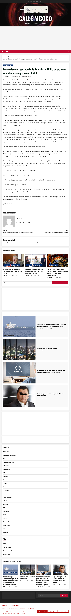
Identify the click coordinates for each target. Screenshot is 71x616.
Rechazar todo (51, 610)
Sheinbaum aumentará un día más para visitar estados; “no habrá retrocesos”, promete (35, 275)
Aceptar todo (63, 610)
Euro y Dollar (6, 497)
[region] (35, 608)
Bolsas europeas (7, 478)
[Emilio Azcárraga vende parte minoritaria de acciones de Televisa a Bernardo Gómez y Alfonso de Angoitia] (19, 376)
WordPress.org (7, 564)
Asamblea (5, 463)
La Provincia (7, 408)
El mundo (6, 338)
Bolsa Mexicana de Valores (9, 466)
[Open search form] (68, 51)
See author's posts (25, 222)
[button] (2, 51)
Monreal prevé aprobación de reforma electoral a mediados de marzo (12, 275)
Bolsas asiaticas (7, 474)
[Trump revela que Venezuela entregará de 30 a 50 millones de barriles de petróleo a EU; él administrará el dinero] (19, 330)
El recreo (5, 493)
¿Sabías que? (6, 455)
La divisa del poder (8, 362)
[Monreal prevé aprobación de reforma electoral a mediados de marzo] (13, 264)
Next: (52, 232)
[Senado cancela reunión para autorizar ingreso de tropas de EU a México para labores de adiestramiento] (57, 264)
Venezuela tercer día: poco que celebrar (27, 587)
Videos (5, 538)
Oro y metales (6, 519)
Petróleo (5, 523)
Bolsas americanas (7, 470)
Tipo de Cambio (7, 534)
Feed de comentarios (8, 561)
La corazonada (6, 500)
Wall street (6, 542)
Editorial (7, 76)
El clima (5, 485)
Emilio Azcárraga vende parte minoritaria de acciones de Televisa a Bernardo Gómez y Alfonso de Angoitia (43, 590)
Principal (7, 268)
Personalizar (39, 610)
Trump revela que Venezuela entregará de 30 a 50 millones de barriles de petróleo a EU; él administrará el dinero (10, 590)
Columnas (5, 482)
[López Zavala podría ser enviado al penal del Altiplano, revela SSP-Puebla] (19, 399)
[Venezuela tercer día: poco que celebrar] (19, 353)
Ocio (4, 516)
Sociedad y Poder (8, 65)
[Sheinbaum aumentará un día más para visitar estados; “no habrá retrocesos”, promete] (35, 264)
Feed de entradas (7, 557)
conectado (19, 246)
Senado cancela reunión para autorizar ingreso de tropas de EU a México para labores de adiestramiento (57, 276)
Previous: (19, 233)
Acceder (5, 553)
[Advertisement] (35, 38)
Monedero (7, 385)
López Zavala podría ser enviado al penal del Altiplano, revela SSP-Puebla (59, 589)
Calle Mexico (35, 18)
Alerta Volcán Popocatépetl (10, 459)
